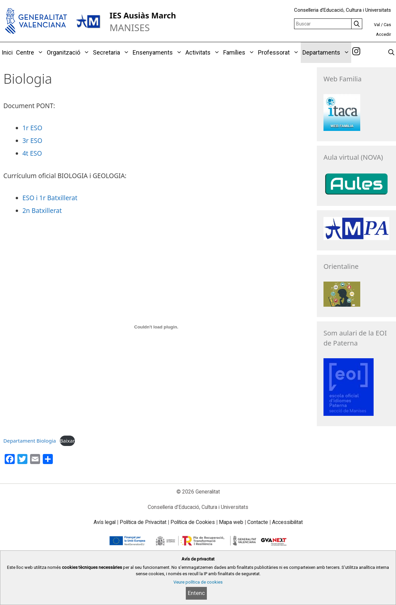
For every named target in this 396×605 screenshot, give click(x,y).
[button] (39, 52)
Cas (387, 24)
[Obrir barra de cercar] (391, 52)
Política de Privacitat (143, 522)
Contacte (257, 522)
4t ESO (32, 153)
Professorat (279, 52)
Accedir (383, 34)
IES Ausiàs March (143, 15)
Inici (7, 52)
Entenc (196, 593)
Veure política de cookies (198, 582)
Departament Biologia (29, 440)
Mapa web (231, 522)
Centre (30, 52)
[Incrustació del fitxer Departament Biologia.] (156, 327)
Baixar (67, 440)
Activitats (203, 52)
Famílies (239, 52)
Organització (69, 52)
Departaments (326, 52)
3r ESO (32, 140)
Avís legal (105, 522)
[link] (356, 52)
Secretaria (112, 52)
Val (377, 24)
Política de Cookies (192, 522)
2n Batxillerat (42, 210)
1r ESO (32, 128)
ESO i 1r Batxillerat (50, 198)
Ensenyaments (158, 52)
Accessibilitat (287, 522)
